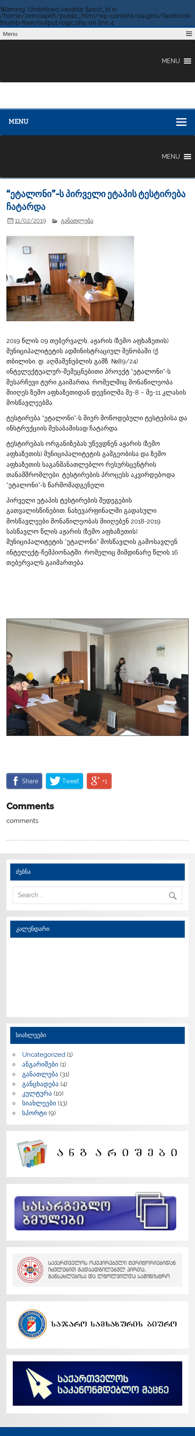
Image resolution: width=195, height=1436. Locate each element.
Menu (10, 34)
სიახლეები (39, 1103)
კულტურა (37, 1093)
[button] (171, 61)
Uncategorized (43, 1054)
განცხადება (40, 1084)
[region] (97, 677)
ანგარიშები (40, 1064)
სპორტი (34, 1113)
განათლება (77, 220)
